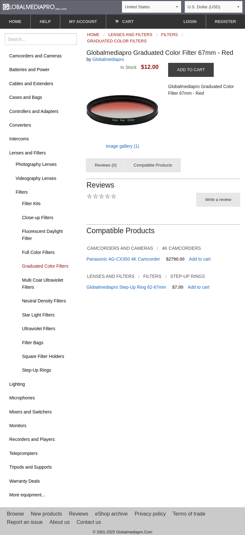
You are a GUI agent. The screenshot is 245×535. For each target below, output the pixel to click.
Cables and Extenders (31, 83)
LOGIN (190, 21)
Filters (22, 192)
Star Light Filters (38, 314)
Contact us (89, 522)
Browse (15, 513)
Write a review (218, 199)
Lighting (17, 384)
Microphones (22, 397)
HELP (45, 21)
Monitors (17, 425)
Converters (20, 125)
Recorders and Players (32, 439)
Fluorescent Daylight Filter (42, 235)
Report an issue (25, 522)
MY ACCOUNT (83, 21)
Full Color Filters (38, 252)
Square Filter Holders (43, 356)
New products (46, 513)
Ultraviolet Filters (38, 328)
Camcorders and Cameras (35, 55)
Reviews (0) (106, 165)
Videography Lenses (36, 178)
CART (124, 21)
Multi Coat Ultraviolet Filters (42, 284)
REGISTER (225, 21)
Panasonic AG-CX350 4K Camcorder (123, 259)
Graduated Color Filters (45, 266)
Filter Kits (31, 203)
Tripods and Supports (30, 467)
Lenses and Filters (27, 152)
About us (59, 522)
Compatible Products (153, 165)
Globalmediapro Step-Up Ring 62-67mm (126, 287)
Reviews (78, 513)
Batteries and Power (29, 69)
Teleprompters (23, 453)
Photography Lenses (36, 164)
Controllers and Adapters (33, 111)
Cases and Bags (25, 97)
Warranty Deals (24, 481)
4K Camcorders (181, 248)
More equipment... (27, 494)
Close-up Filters (37, 217)
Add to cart (200, 259)
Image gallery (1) (122, 146)
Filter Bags (32, 342)
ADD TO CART (191, 69)
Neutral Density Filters (44, 300)
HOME (15, 21)
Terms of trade (189, 513)
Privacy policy (150, 513)
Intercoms (19, 138)
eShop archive (111, 513)
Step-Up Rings (36, 370)
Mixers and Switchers (30, 411)
